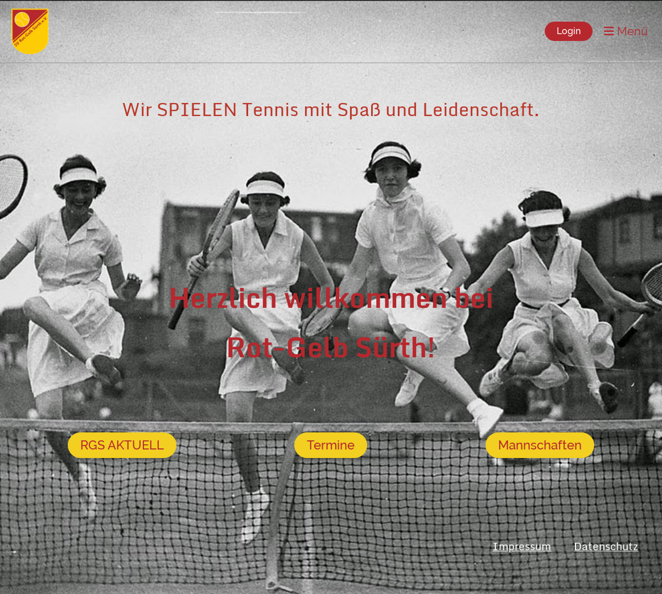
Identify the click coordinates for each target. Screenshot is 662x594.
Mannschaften (540, 445)
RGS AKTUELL (122, 445)
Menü (626, 31)
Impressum (521, 546)
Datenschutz (606, 546)
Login (569, 31)
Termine (331, 445)
